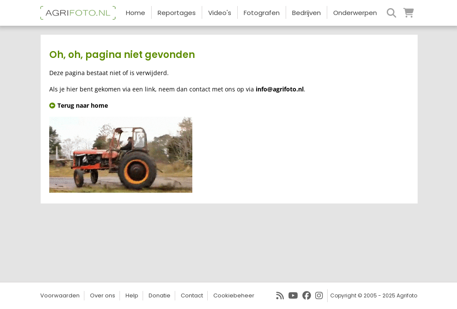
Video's (219, 12)
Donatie (159, 295)
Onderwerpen (355, 12)
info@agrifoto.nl (280, 89)
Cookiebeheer (233, 295)
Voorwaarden (60, 295)
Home (135, 12)
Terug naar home (78, 105)
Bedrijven (306, 12)
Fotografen (262, 12)
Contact (192, 295)
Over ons (102, 295)
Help (131, 295)
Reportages (177, 12)
